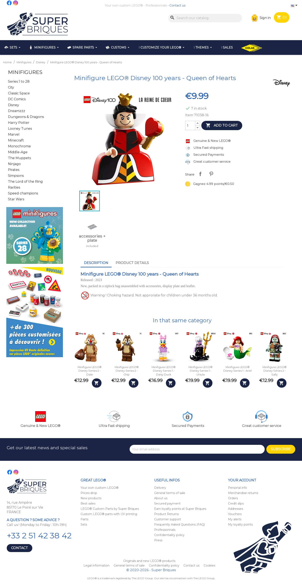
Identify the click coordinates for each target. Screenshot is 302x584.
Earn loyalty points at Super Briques (180, 509)
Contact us (177, 5)
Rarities (14, 187)
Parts (84, 519)
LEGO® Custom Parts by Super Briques (110, 509)
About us (160, 498)
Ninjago (14, 164)
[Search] (205, 18)
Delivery (160, 488)
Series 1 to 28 (19, 81)
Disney (13, 105)
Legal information (96, 565)
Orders (233, 498)
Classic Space (19, 93)
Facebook (9, 2)
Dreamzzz (16, 111)
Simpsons (16, 176)
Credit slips (236, 503)
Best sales (88, 503)
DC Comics (17, 99)
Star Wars (16, 199)
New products (91, 498)
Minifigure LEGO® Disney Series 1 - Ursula (200, 371)
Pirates (13, 170)
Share (200, 174)
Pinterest (211, 174)
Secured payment (167, 503)
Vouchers (235, 514)
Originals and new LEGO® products (149, 561)
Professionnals (156, 5)
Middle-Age (17, 152)
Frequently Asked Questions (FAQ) (179, 524)
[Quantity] (190, 125)
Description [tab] (96, 263)
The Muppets (19, 158)
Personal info (237, 488)
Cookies (209, 565)
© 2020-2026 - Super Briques (151, 570)
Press (158, 540)
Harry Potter (18, 123)
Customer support (167, 519)
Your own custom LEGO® (124, 5)
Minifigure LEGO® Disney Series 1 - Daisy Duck (164, 371)
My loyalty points (240, 524)
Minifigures (25, 72)
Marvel (14, 134)
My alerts (234, 519)
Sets (84, 524)
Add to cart (222, 125)
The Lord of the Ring (25, 182)
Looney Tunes (20, 129)
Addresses (235, 509)
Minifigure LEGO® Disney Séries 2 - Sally (274, 371)
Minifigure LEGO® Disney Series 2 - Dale (90, 371)
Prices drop (89, 493)
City (11, 87)
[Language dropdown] (295, 5)
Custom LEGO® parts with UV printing (109, 514)
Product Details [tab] (132, 263)
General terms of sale (169, 493)
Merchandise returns (243, 493)
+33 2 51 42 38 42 (39, 535)
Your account (242, 480)
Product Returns (166, 514)
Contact (19, 548)
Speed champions (23, 193)
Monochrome (19, 146)
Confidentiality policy (169, 535)
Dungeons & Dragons (26, 117)
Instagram (15, 2)
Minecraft (16, 140)
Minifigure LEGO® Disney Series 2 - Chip (127, 371)
